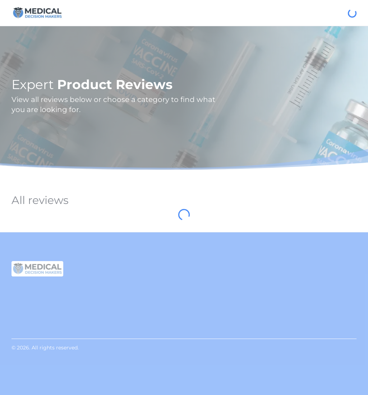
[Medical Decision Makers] (37, 13)
